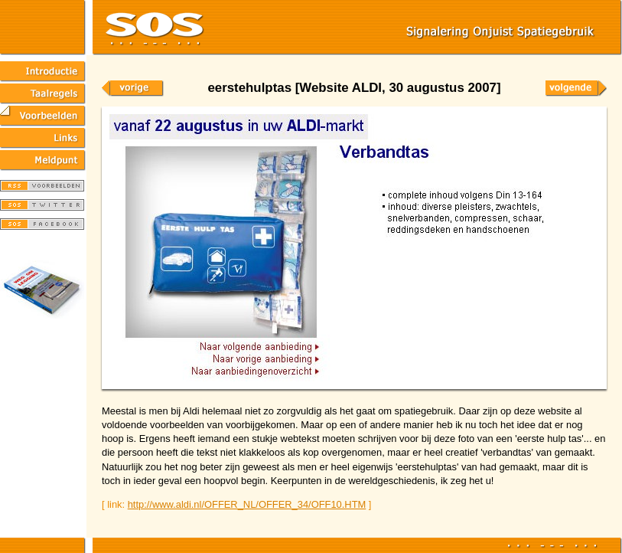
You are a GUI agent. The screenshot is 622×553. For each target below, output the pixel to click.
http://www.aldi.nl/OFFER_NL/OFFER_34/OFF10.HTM (247, 504)
